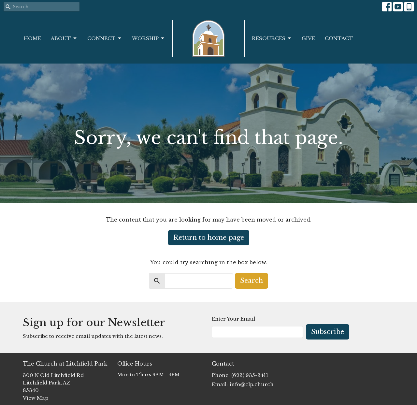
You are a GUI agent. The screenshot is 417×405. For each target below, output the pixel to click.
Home (32, 38)
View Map (35, 398)
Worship (148, 38)
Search (251, 280)
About (64, 38)
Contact (339, 38)
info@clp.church (252, 384)
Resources (272, 38)
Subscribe (327, 332)
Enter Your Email (233, 319)
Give (308, 38)
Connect (104, 38)
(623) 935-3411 (249, 375)
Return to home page (208, 237)
